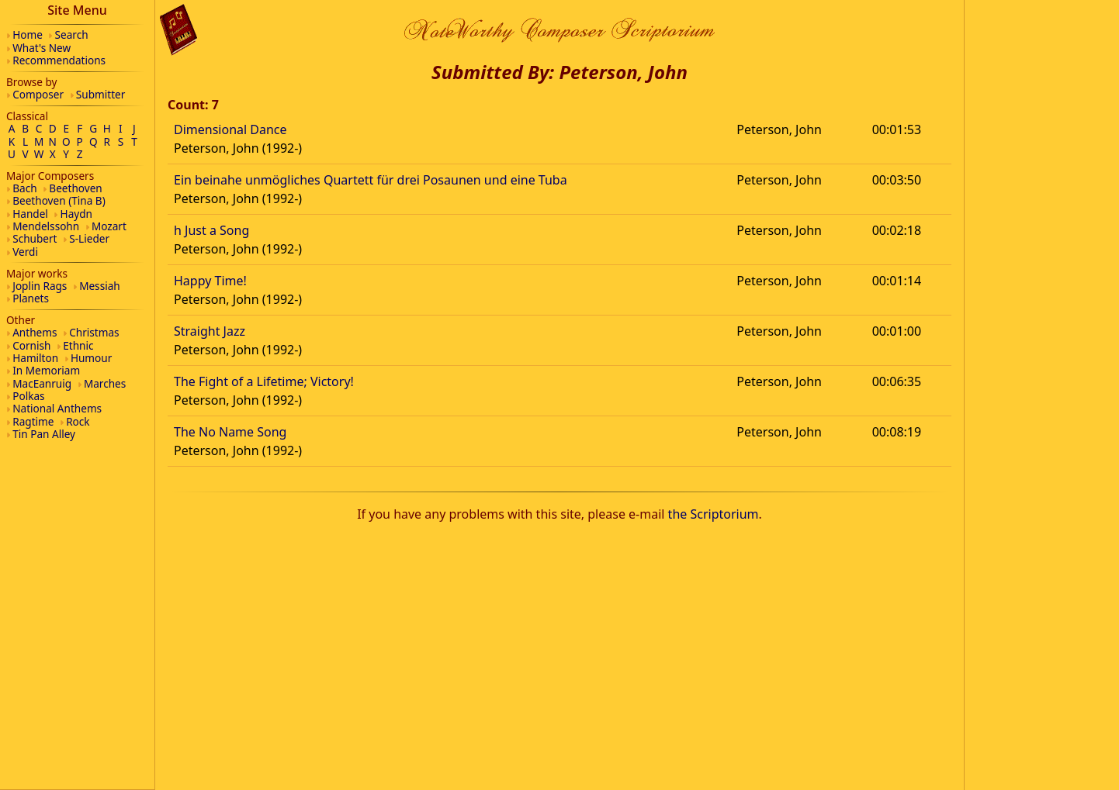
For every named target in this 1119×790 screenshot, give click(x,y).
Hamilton (35, 357)
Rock (77, 421)
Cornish (31, 345)
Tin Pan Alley (43, 433)
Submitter (101, 94)
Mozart (109, 226)
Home (27, 34)
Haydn (76, 213)
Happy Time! (210, 280)
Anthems (34, 332)
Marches (105, 383)
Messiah (99, 285)
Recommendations (59, 60)
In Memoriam (46, 370)
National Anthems (57, 408)
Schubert (34, 238)
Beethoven (75, 188)
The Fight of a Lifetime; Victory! (264, 381)
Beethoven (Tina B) (59, 200)
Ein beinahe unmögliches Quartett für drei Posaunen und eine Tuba (370, 179)
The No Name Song (230, 431)
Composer (38, 94)
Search (71, 34)
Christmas (94, 332)
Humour (91, 357)
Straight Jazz (209, 331)
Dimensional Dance (230, 129)
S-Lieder (89, 238)
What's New (41, 47)
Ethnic (78, 345)
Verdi (25, 251)
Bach (24, 188)
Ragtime (33, 421)
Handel (30, 213)
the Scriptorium (713, 514)
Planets (30, 298)
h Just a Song (211, 230)
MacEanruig (41, 383)
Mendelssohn (45, 226)
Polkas (28, 395)
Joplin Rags (39, 285)
